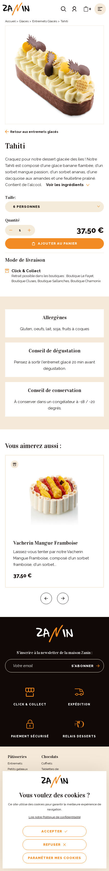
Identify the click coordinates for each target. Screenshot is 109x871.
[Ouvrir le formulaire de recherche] (63, 9)
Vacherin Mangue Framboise (45, 543)
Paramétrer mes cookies (54, 858)
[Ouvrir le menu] (100, 9)
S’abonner (85, 666)
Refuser (54, 844)
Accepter (54, 831)
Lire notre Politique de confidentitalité (55, 817)
